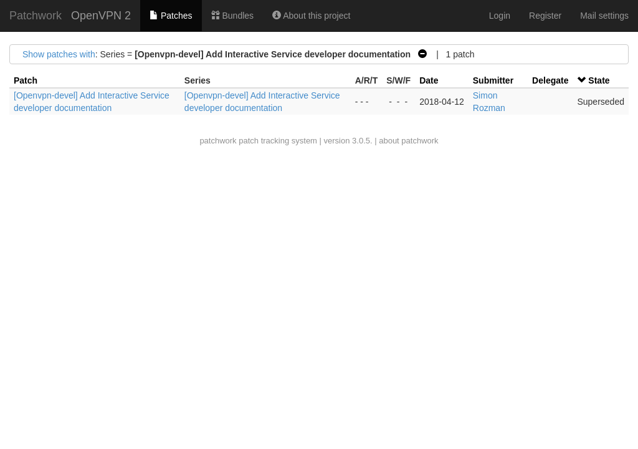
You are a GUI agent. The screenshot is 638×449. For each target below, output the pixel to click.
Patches (171, 16)
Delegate (550, 80)
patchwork (217, 140)
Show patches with (58, 54)
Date (428, 80)
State (598, 80)
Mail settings (604, 16)
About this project (311, 16)
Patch (25, 80)
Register (545, 16)
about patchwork (408, 140)
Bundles (232, 16)
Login (499, 16)
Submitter (493, 80)
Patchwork (35, 15)
